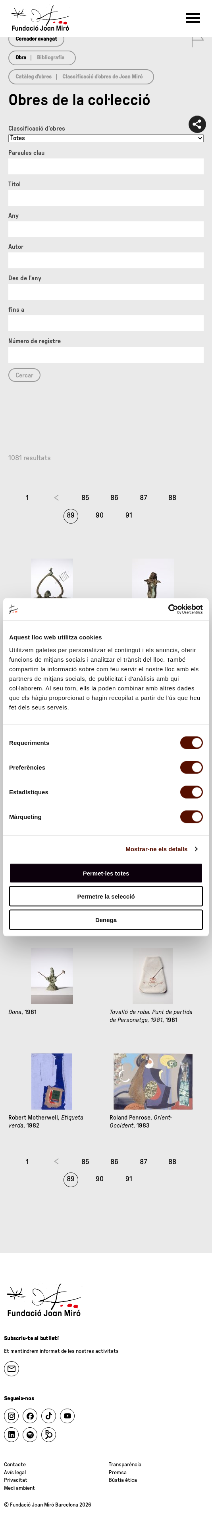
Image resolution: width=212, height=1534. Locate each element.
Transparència (125, 1465)
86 (114, 498)
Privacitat (15, 1480)
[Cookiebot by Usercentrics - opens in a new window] (168, 609)
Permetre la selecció (106, 896)
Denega (106, 919)
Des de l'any (24, 278)
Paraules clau (26, 153)
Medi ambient (19, 1488)
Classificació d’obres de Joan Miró (102, 77)
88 (172, 498)
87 (143, 498)
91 (128, 515)
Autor (15, 247)
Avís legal (15, 1472)
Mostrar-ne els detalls (156, 849)
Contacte (15, 1465)
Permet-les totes (106, 873)
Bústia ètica (123, 1480)
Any (13, 216)
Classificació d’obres (36, 128)
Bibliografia (50, 58)
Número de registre (34, 341)
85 (85, 498)
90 (100, 515)
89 (71, 515)
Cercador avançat (36, 39)
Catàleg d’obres (33, 77)
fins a (16, 310)
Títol (14, 184)
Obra (20, 58)
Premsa (118, 1472)
